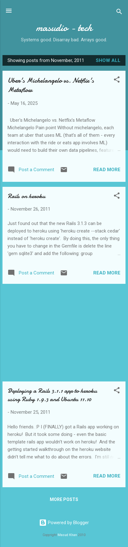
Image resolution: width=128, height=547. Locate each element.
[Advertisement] (64, 332)
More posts (64, 499)
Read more (106, 169)
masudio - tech (64, 28)
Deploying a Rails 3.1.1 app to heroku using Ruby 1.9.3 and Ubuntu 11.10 (52, 394)
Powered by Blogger (64, 522)
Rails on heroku (26, 196)
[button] (116, 80)
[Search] (119, 12)
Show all (108, 60)
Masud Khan (67, 535)
